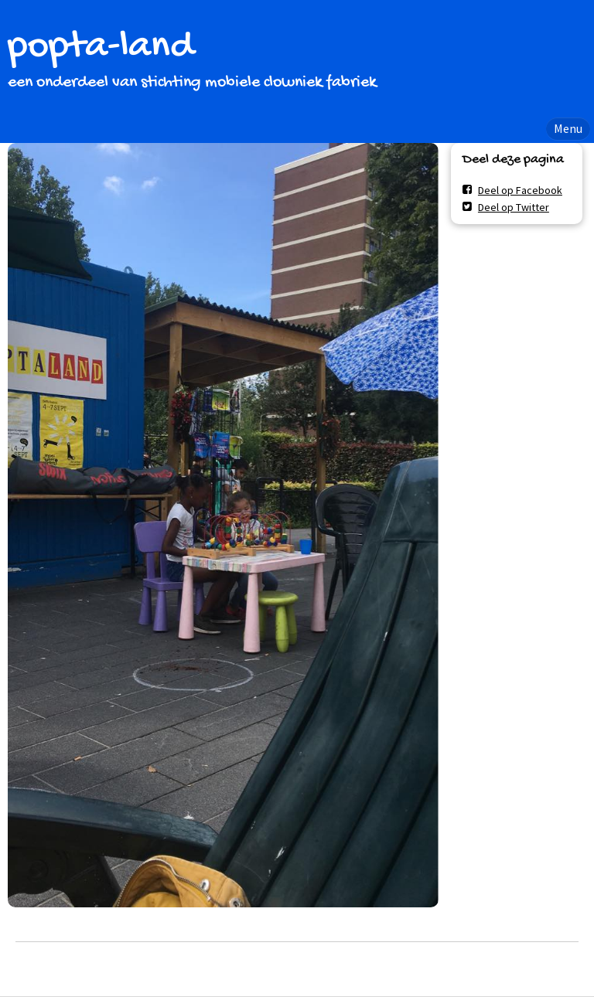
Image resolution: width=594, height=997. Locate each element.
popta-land (100, 47)
